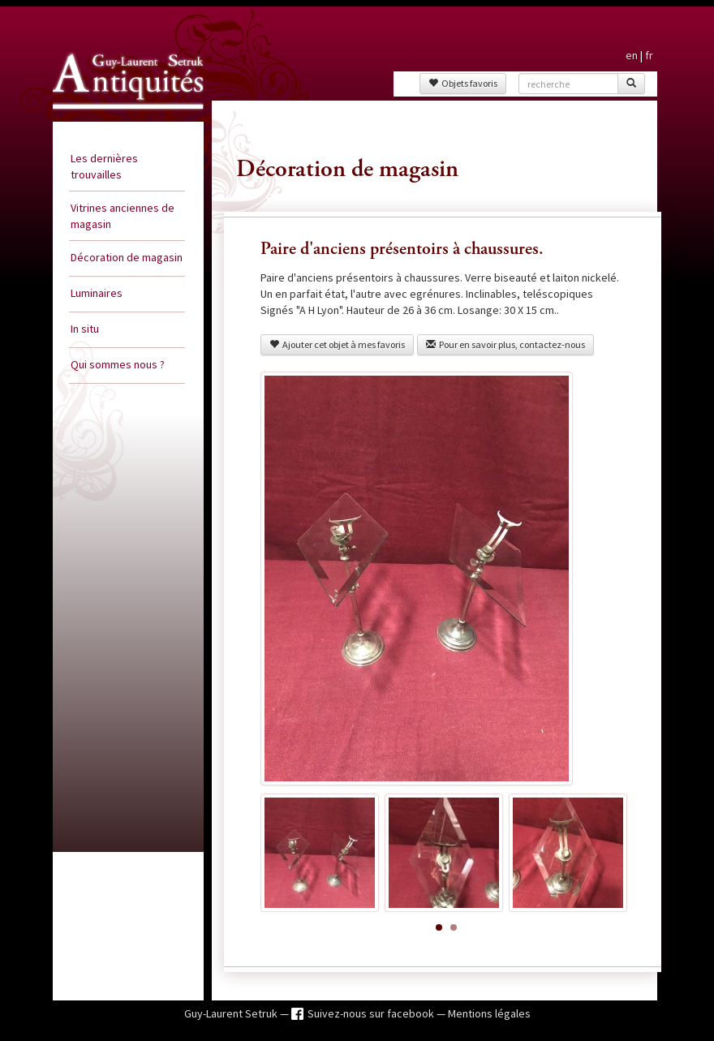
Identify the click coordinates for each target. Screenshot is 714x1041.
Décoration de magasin (127, 257)
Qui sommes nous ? (118, 364)
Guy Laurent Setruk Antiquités (111, 117)
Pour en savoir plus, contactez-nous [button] (505, 344)
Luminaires (97, 293)
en (632, 55)
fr (649, 55)
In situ (85, 328)
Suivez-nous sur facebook (372, 1013)
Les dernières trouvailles (104, 166)
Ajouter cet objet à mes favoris (337, 344)
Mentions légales (489, 1013)
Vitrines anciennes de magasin (122, 215)
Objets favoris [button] (462, 83)
